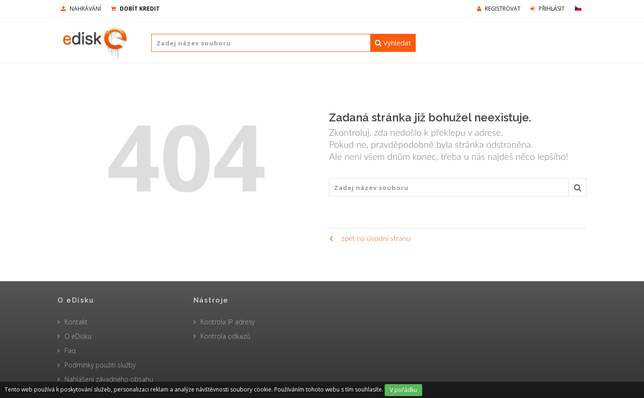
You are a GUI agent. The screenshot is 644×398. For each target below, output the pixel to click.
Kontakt (76, 321)
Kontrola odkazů (225, 336)
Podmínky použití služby (99, 364)
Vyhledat (393, 42)
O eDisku (77, 336)
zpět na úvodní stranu (369, 238)
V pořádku (403, 390)
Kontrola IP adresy (227, 321)
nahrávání (81, 9)
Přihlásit (547, 9)
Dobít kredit (135, 9)
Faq (70, 350)
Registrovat (499, 9)
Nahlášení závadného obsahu (108, 379)
